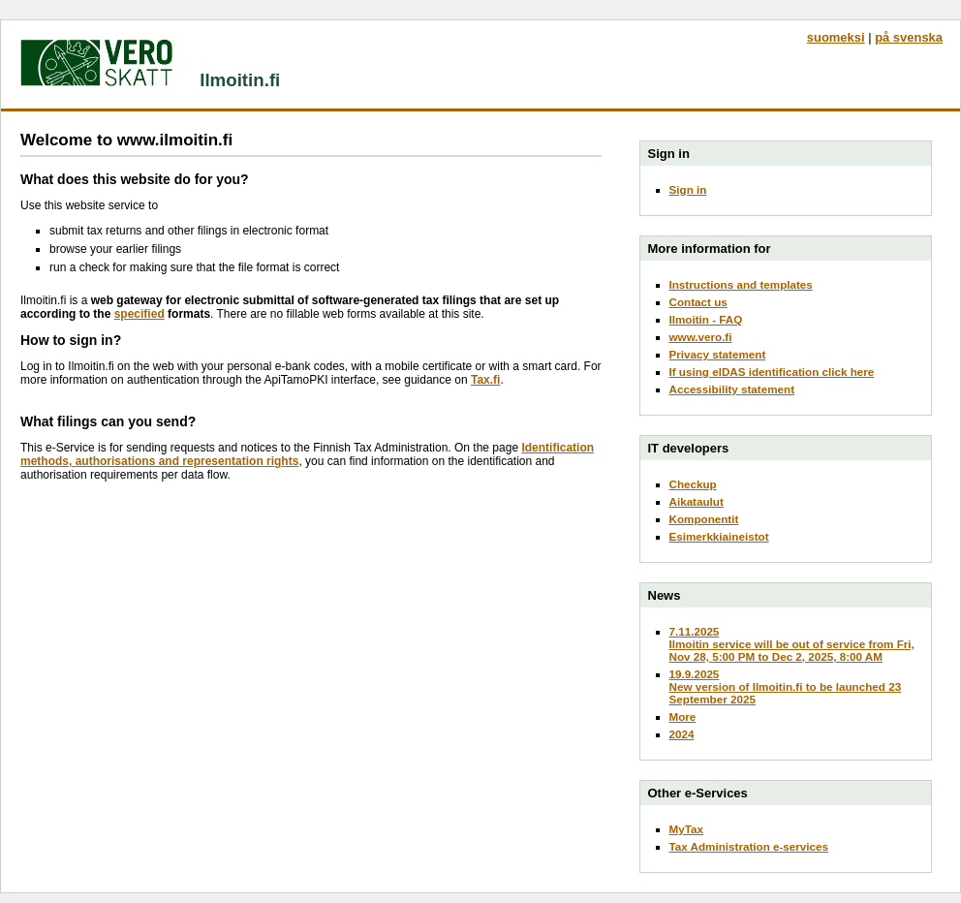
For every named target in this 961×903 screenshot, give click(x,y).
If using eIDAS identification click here (772, 371)
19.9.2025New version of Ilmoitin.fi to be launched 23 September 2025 (785, 686)
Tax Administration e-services (749, 846)
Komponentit (704, 519)
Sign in (688, 189)
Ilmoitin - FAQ (706, 319)
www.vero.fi (700, 336)
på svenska (909, 37)
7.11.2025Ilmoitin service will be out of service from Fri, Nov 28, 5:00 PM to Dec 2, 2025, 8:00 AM (791, 644)
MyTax (686, 829)
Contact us (698, 302)
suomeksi (836, 37)
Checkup (693, 484)
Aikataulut (696, 501)
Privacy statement (717, 354)
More (683, 716)
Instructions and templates (741, 284)
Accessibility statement (732, 389)
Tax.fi (485, 380)
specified (139, 314)
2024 (682, 734)
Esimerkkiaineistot (719, 536)
